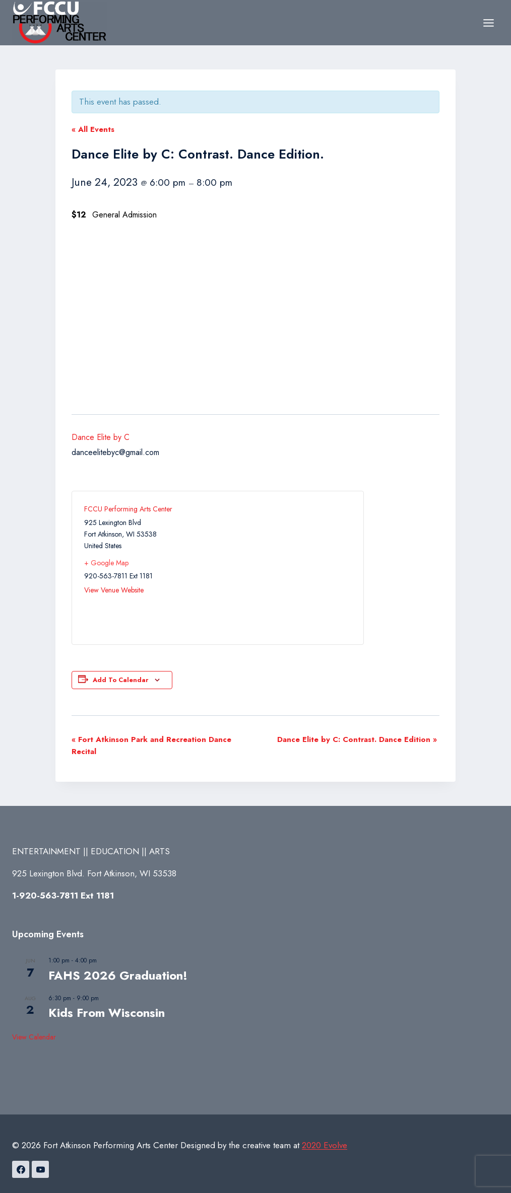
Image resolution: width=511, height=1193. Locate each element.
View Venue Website (114, 590)
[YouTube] (40, 1169)
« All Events (93, 129)
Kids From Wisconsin (106, 1012)
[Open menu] (488, 23)
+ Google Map (106, 563)
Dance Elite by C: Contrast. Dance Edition (357, 739)
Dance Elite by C (101, 437)
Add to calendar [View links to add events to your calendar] (121, 680)
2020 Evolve (324, 1145)
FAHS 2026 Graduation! (117, 975)
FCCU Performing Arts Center (128, 509)
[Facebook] (20, 1169)
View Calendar (34, 1037)
